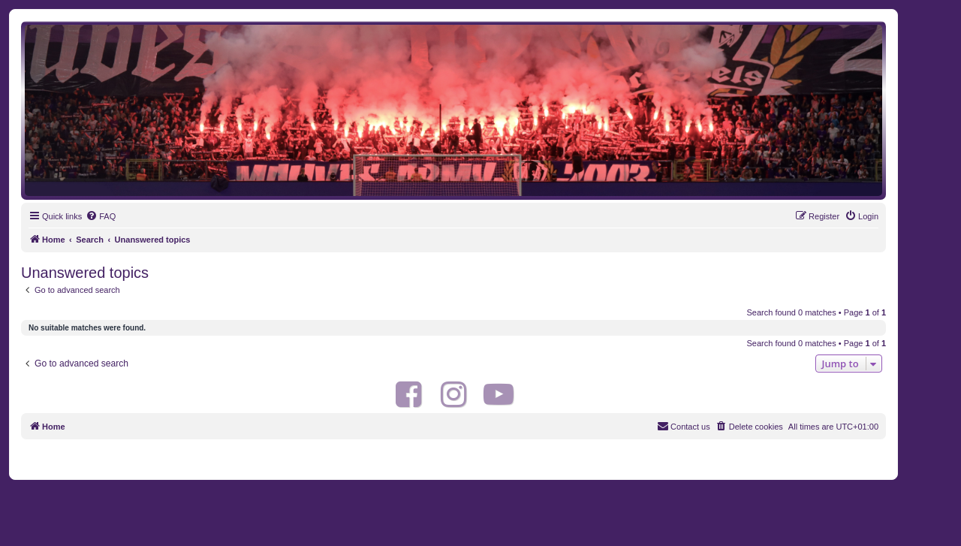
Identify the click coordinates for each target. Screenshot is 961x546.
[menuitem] (101, 216)
